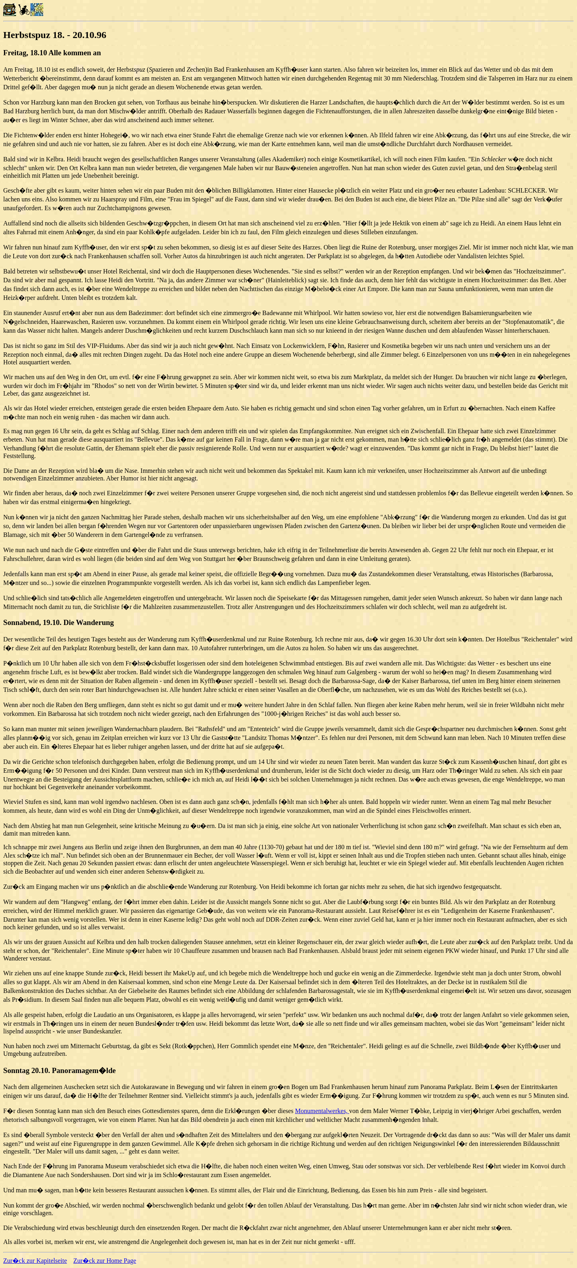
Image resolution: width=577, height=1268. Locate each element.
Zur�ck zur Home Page (104, 1260)
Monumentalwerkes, (322, 1110)
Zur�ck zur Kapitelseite (35, 1260)
